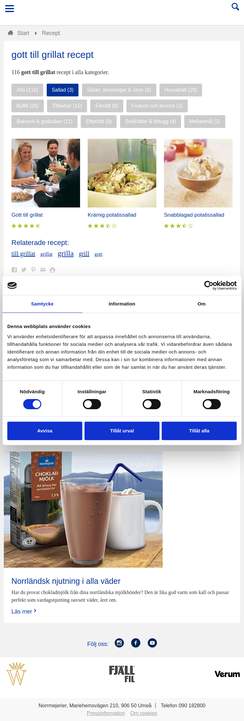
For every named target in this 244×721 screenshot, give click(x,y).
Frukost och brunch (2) (157, 105)
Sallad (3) (62, 90)
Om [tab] (202, 303)
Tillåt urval (122, 430)
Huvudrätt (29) (181, 90)
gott (98, 254)
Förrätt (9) (106, 105)
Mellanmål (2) (204, 121)
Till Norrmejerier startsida (122, 10)
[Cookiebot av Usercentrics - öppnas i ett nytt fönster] (209, 285)
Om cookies (143, 713)
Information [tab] (122, 303)
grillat (46, 254)
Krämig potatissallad (112, 215)
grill (84, 253)
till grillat (23, 253)
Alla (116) (27, 90)
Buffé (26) (28, 105)
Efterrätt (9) (99, 121)
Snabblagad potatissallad (194, 215)
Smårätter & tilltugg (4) (150, 121)
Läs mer (24, 611)
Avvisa (44, 430)
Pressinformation (106, 713)
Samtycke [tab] (42, 303)
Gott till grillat (27, 215)
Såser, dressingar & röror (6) (119, 90)
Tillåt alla (199, 430)
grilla (66, 253)
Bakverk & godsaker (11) (44, 121)
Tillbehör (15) (67, 105)
